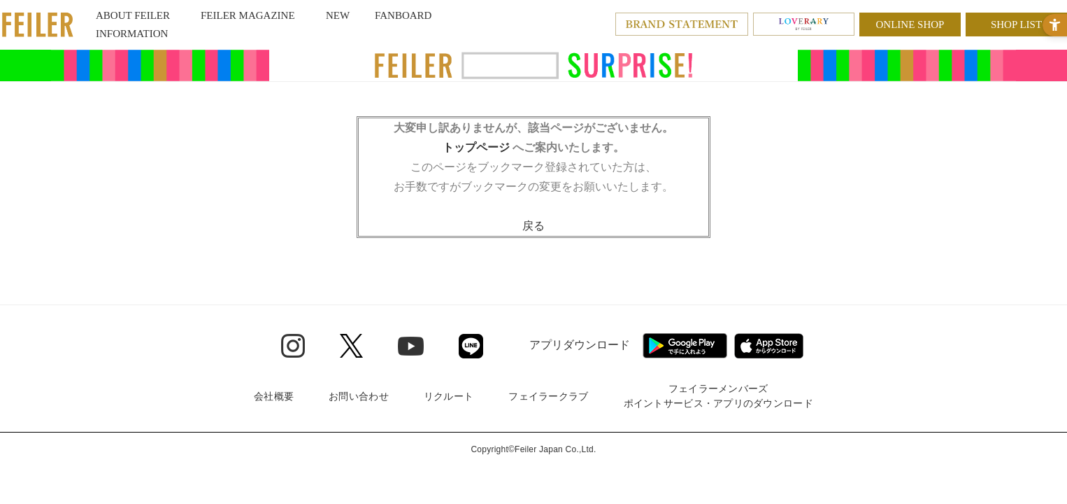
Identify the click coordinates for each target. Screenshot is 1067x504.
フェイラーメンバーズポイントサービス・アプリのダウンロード (718, 396)
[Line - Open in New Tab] (471, 346)
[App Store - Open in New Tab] (768, 345)
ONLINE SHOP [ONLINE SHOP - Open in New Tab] (910, 24)
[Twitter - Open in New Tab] (351, 346)
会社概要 (274, 396)
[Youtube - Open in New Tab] (411, 345)
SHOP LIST (1016, 24)
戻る (533, 226)
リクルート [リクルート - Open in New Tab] (448, 396)
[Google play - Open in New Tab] (685, 345)
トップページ (476, 147)
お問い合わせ (359, 396)
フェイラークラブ (548, 396)
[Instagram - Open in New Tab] (293, 346)
